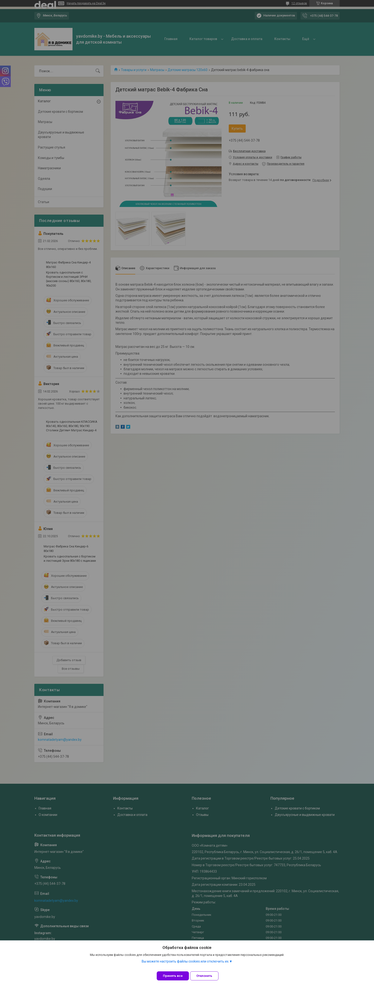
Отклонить (208, 976)
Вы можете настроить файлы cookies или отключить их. (185, 965)
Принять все (173, 976)
